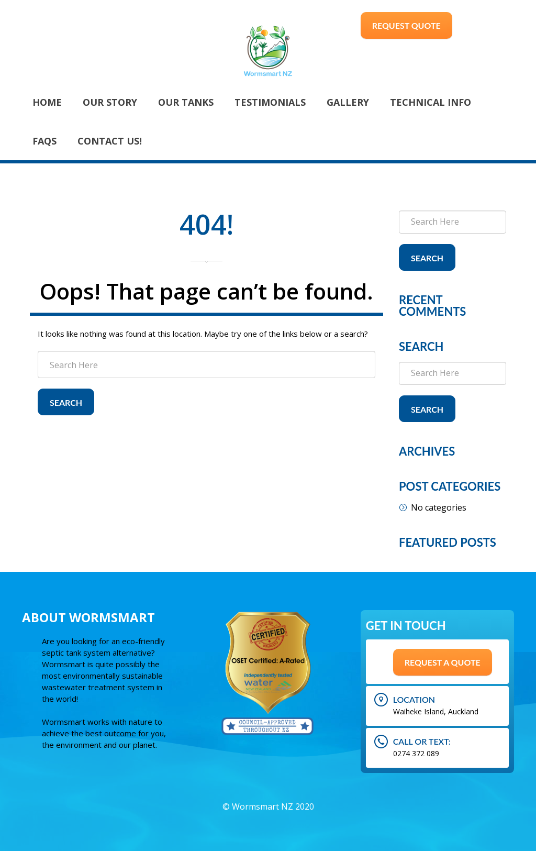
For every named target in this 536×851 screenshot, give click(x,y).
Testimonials (270, 102)
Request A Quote (443, 662)
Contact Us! (109, 141)
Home (47, 102)
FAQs (44, 141)
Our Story (110, 102)
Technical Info (430, 102)
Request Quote (406, 25)
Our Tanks (186, 102)
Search (66, 402)
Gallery (348, 102)
